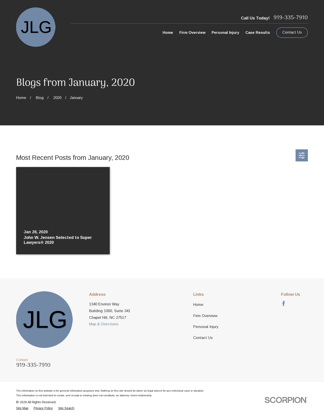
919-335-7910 (290, 18)
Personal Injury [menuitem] (225, 32)
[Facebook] (283, 303)
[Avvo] (294, 303)
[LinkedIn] (305, 303)
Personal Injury (205, 327)
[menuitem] (22, 408)
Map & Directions (103, 324)
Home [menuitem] (168, 32)
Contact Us (292, 32)
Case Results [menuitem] (257, 32)
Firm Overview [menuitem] (192, 32)
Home (198, 304)
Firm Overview (205, 316)
